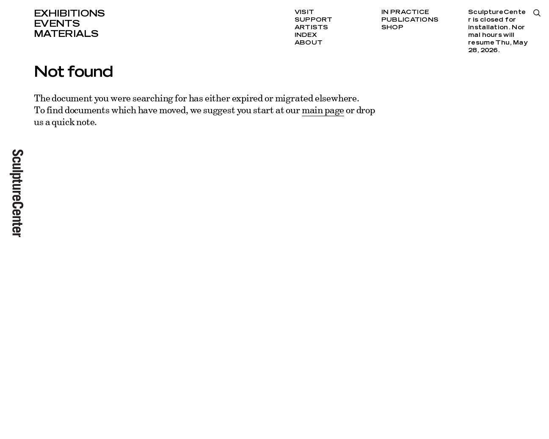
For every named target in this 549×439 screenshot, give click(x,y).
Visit (304, 12)
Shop (392, 28)
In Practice (405, 12)
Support (314, 20)
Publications (410, 20)
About (309, 43)
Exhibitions (69, 13)
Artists (311, 28)
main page (323, 109)
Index (306, 35)
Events (57, 23)
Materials (66, 34)
